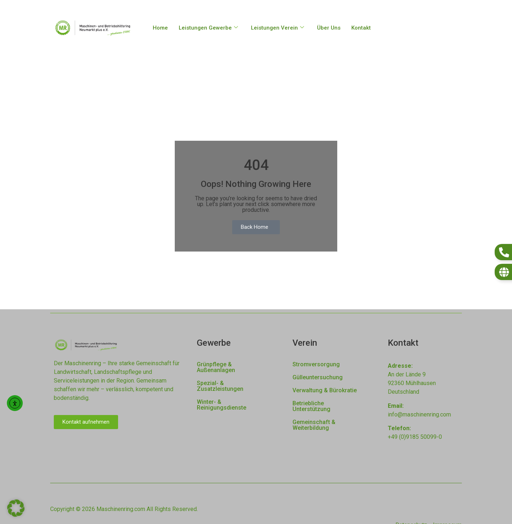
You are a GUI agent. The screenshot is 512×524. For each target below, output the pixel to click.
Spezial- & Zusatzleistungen (220, 386)
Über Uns (328, 28)
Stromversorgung (316, 364)
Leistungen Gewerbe (208, 28)
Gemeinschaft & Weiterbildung (313, 425)
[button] (16, 508)
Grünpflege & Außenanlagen (216, 367)
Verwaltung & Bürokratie (324, 390)
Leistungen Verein (277, 28)
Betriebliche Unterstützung (311, 406)
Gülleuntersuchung (317, 377)
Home (160, 28)
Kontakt (361, 28)
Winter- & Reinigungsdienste (221, 404)
